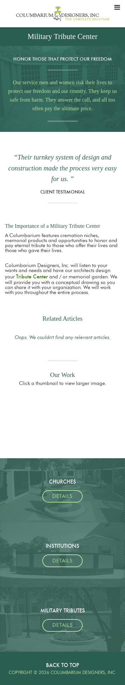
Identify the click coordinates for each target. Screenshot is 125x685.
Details (62, 496)
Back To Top (62, 665)
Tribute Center (32, 276)
